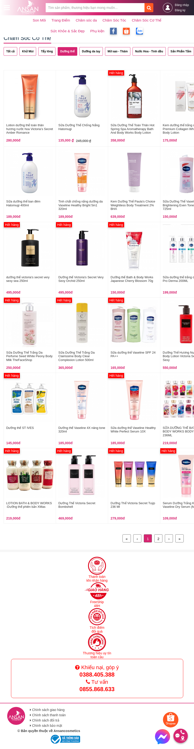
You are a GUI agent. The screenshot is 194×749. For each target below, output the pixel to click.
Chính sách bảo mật (46, 725)
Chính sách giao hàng (47, 710)
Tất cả (10, 51)
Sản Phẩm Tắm (181, 51)
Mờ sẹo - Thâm (118, 51)
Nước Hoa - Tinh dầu (149, 51)
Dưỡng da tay (91, 51)
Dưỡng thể (67, 51)
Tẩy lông (47, 51)
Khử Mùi (27, 51)
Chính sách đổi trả (44, 720)
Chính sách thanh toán (48, 715)
